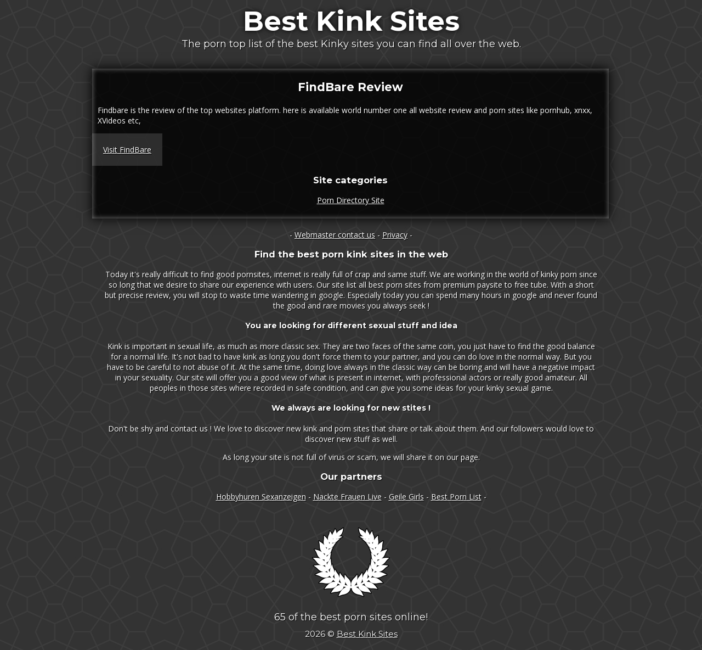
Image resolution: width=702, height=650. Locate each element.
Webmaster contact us (335, 234)
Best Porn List (456, 496)
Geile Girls (406, 496)
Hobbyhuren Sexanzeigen (261, 496)
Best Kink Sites (351, 21)
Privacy (394, 234)
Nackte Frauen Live (347, 496)
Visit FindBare (127, 149)
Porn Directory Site (350, 200)
